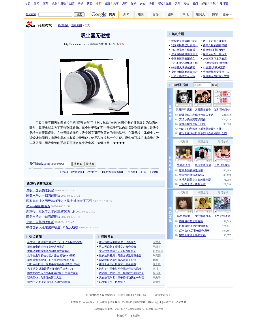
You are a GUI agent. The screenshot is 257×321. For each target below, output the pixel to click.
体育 (45, 3)
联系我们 (114, 302)
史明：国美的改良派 (40, 190)
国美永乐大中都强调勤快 (43, 195)
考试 (160, 3)
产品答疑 (181, 302)
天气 (177, 3)
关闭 (154, 172)
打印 (143, 172)
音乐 (156, 14)
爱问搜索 (31, 14)
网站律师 (139, 302)
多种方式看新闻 (112, 172)
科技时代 (63, 25)
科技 (80, 3)
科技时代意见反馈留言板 (100, 295)
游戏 (133, 3)
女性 (142, 3)
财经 (63, 3)
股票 (72, 3)
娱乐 (54, 3)
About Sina (89, 302)
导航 (213, 3)
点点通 (132, 172)
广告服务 (102, 302)
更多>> (228, 14)
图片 (171, 14)
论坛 (64, 172)
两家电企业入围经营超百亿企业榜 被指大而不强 (59, 201)
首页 (27, 3)
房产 (125, 3)
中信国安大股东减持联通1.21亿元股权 (52, 227)
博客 (89, 3)
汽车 (116, 3)
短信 (186, 3)
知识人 (200, 14)
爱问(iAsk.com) (40, 163)
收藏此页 (77, 172)
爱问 (195, 3)
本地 (185, 14)
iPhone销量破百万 (38, 206)
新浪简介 (76, 302)
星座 (168, 3)
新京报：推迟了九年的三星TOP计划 (50, 211)
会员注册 (168, 302)
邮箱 (204, 3)
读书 (151, 3)
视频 (107, 3)
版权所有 (135, 315)
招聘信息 (127, 302)
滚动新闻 (76, 25)
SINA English (154, 302)
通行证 (224, 3)
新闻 (36, 3)
